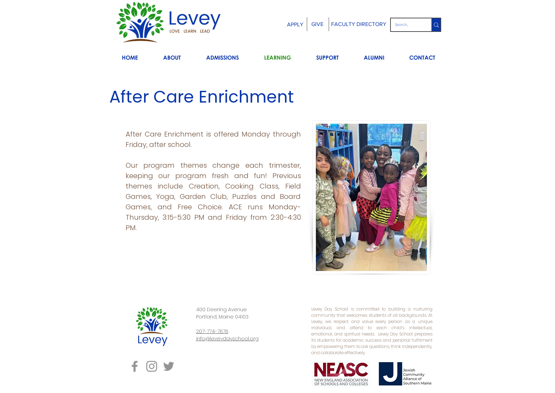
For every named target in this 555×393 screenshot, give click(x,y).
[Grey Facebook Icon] (134, 366)
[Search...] (406, 24)
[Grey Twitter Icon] (168, 366)
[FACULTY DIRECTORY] (359, 24)
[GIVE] (317, 24)
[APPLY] (295, 25)
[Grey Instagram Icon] (151, 366)
